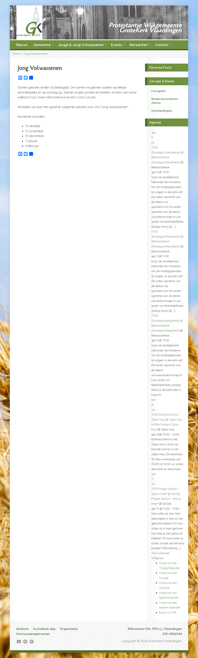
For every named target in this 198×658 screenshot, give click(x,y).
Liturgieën (158, 91)
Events (116, 45)
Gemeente (42, 45)
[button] (157, 558)
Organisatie (69, 629)
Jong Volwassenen (35, 53)
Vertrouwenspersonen (33, 634)
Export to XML (168, 612)
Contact (161, 45)
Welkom (22, 629)
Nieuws (22, 45)
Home (16, 53)
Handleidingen (161, 111)
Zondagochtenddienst (165, 162)
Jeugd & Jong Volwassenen (81, 45)
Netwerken (138, 45)
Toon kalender (160, 553)
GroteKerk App (44, 629)
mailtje (81, 97)
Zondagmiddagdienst (165, 330)
